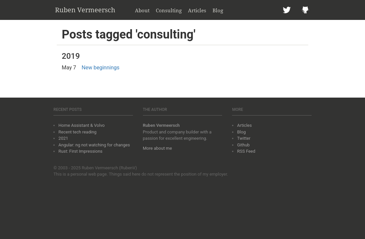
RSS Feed (246, 151)
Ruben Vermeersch (85, 9)
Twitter (243, 138)
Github (243, 144)
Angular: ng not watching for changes (94, 144)
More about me (157, 148)
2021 (63, 138)
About (142, 10)
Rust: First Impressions (80, 151)
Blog (218, 10)
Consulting (169, 10)
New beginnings (100, 67)
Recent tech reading (77, 131)
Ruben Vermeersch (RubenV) (109, 167)
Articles (197, 10)
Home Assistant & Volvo (81, 125)
